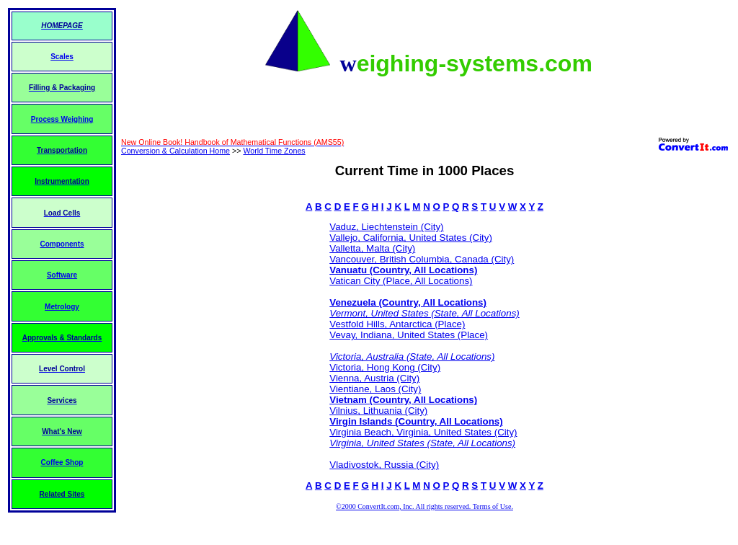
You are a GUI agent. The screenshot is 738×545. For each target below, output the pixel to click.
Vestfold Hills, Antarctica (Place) (397, 324)
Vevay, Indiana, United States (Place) (408, 334)
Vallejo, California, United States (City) (410, 237)
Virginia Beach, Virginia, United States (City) (423, 432)
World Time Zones (274, 150)
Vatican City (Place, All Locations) (400, 280)
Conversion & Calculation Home (175, 150)
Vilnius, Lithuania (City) (378, 410)
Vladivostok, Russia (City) (384, 464)
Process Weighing (62, 119)
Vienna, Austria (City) (374, 378)
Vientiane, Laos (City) (375, 389)
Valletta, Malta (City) (372, 248)
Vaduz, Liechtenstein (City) (386, 226)
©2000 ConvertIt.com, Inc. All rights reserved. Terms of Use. (424, 506)
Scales (62, 57)
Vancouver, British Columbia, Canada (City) (421, 259)
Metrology (62, 307)
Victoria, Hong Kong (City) (384, 367)
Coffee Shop (62, 462)
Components (62, 244)
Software (62, 275)
